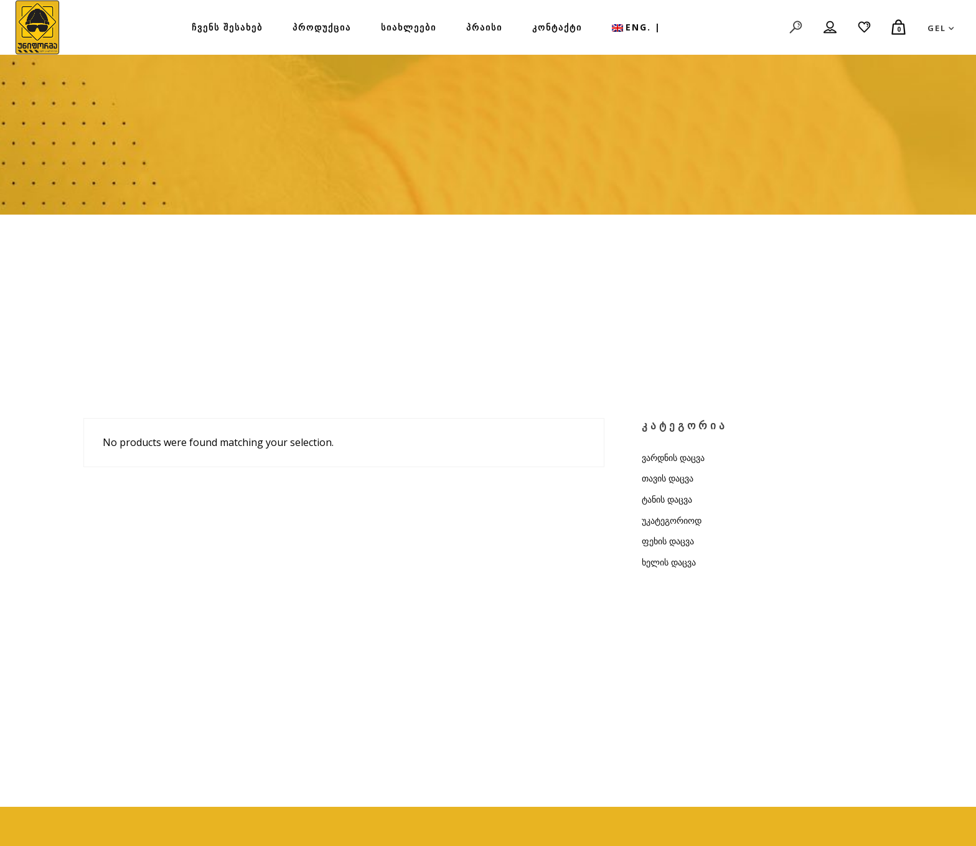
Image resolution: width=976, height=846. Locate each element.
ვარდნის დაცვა (673, 457)
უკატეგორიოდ (672, 520)
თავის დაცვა (667, 478)
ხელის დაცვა (669, 562)
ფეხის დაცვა (668, 541)
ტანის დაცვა (667, 499)
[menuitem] (636, 27)
